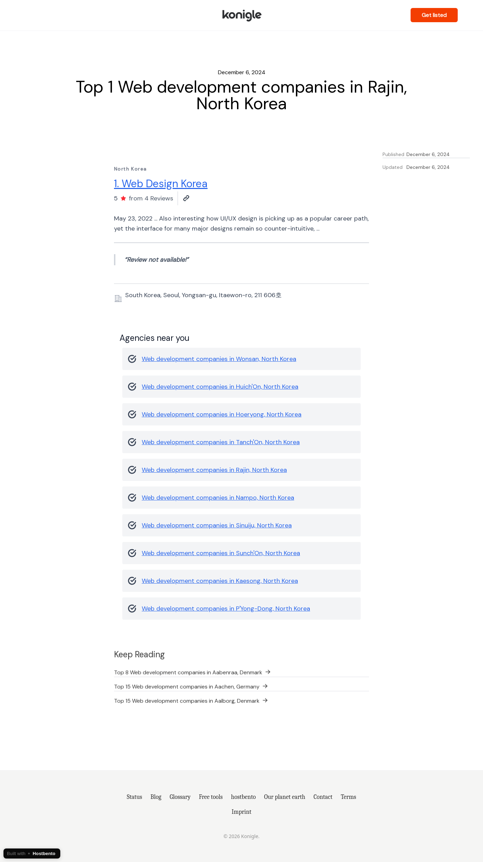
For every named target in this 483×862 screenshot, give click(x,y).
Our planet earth (284, 796)
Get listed (434, 15)
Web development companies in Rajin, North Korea (214, 470)
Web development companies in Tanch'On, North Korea (221, 442)
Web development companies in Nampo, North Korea (218, 497)
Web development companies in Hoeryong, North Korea (221, 414)
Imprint (242, 811)
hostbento (243, 796)
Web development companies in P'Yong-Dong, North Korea (226, 608)
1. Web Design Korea (161, 183)
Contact (323, 796)
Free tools (211, 796)
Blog (155, 796)
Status (134, 796)
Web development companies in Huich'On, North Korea (220, 386)
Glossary (180, 796)
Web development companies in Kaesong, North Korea (220, 581)
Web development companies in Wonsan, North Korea (219, 359)
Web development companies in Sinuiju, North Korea (217, 525)
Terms (348, 796)
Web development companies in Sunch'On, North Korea (221, 553)
